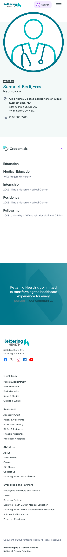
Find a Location (11, 391)
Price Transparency (13, 424)
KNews (6, 495)
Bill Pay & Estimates (13, 429)
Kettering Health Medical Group (19, 476)
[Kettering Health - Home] (12, 4)
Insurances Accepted (14, 438)
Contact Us (9, 471)
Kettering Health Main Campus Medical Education (28, 509)
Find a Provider (11, 386)
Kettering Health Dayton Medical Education (25, 505)
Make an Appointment (14, 381)
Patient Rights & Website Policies (20, 547)
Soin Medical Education (15, 514)
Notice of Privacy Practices (17, 551)
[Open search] (43, 4)
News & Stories (11, 396)
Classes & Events (11, 400)
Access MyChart (11, 415)
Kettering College (12, 500)
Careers (7, 462)
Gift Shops (8, 467)
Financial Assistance (13, 434)
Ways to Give (10, 457)
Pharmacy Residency (14, 519)
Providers (8, 80)
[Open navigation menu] (59, 4)
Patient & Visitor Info (13, 419)
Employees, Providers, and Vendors (21, 490)
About (6, 452)
